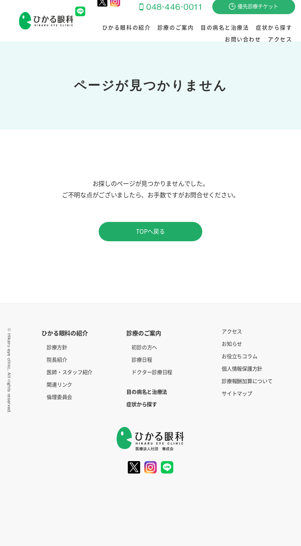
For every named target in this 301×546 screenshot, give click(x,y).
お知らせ (232, 344)
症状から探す (237, 28)
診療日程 (142, 359)
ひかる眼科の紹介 (105, 28)
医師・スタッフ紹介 (70, 372)
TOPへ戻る (150, 231)
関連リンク (59, 384)
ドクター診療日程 (152, 372)
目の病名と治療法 (193, 28)
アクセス (281, 39)
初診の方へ (144, 347)
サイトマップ (237, 393)
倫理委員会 (59, 397)
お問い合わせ (276, 28)
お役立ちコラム (239, 356)
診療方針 (57, 347)
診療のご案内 (149, 28)
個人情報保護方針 (242, 368)
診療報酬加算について (247, 381)
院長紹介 (57, 359)
